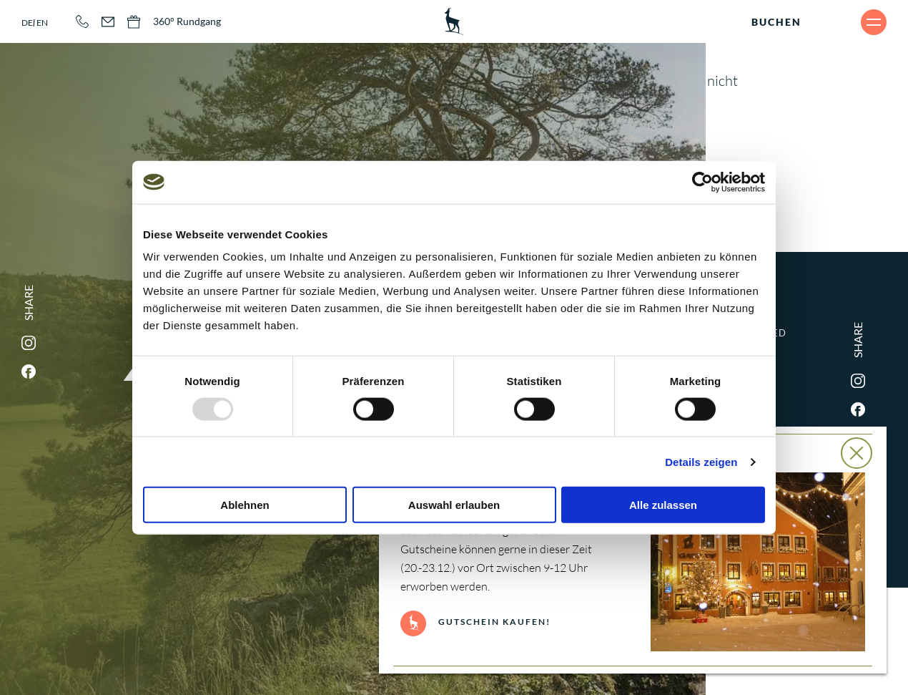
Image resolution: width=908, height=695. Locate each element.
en (42, 22)
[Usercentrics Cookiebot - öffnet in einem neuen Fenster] (702, 182)
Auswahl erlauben (454, 505)
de (27, 22)
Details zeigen (701, 461)
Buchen (776, 22)
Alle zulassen (663, 505)
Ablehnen (244, 505)
